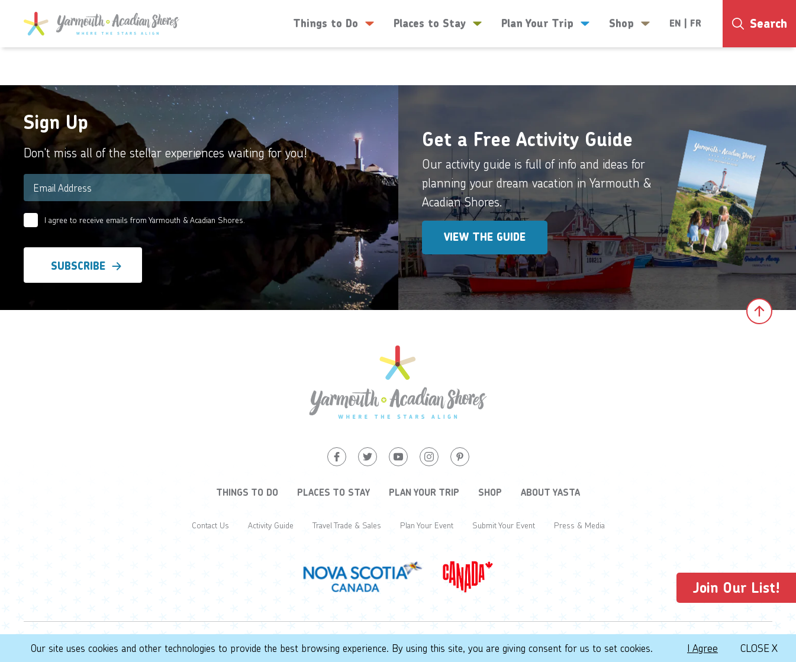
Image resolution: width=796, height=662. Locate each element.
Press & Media (579, 525)
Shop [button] (629, 24)
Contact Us (210, 525)
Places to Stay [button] (438, 24)
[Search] (759, 23)
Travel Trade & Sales (346, 525)
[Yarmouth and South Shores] (101, 23)
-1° (749, 69)
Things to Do (247, 492)
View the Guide (485, 237)
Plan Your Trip (424, 492)
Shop (490, 492)
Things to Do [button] (334, 24)
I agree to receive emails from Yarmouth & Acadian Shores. (144, 219)
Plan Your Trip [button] (545, 24)
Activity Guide (271, 525)
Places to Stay (333, 492)
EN (675, 23)
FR (695, 23)
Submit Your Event (503, 525)
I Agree (702, 648)
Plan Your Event (426, 525)
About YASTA (550, 492)
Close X (759, 648)
